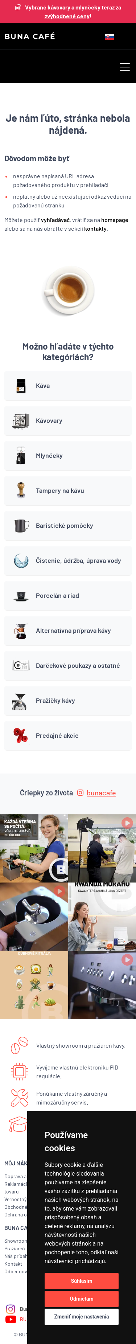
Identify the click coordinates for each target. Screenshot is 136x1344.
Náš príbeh (16, 1256)
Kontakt (13, 1264)
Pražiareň (14, 1248)
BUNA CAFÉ (29, 36)
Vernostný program (25, 1199)
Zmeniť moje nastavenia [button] (81, 1317)
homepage (114, 219)
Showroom (16, 1241)
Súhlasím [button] (81, 1281)
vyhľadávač (55, 219)
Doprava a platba (22, 1176)
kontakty (95, 228)
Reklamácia (17, 1184)
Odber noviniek (21, 1271)
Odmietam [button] (81, 1299)
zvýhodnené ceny (67, 15)
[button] (125, 68)
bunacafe (96, 792)
